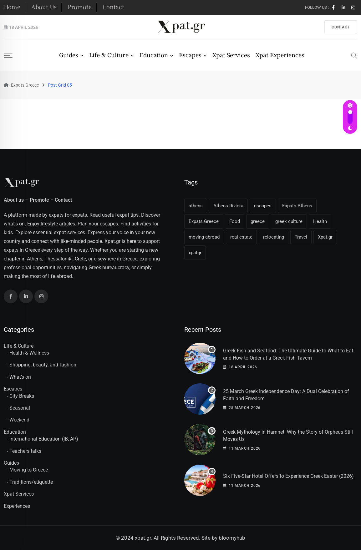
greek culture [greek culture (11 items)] (289, 221)
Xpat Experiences (280, 55)
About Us (44, 7)
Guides (68, 55)
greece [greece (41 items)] (258, 221)
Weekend (19, 420)
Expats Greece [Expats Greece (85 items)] (204, 221)
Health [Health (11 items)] (320, 221)
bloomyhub (232, 538)
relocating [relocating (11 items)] (273, 237)
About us (14, 200)
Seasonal (19, 408)
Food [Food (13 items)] (234, 221)
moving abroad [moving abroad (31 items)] (204, 237)
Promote (80, 7)
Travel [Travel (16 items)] (301, 237)
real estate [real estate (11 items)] (241, 237)
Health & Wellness (29, 353)
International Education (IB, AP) (43, 439)
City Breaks (21, 396)
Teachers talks (25, 451)
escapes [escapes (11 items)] (263, 206)
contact (341, 27)
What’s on (20, 377)
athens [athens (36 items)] (196, 206)
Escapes (190, 55)
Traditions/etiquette (31, 482)
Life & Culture (109, 55)
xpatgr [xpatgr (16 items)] (195, 252)
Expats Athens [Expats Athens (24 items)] (297, 206)
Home (12, 7)
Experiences (17, 506)
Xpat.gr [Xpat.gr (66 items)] (325, 237)
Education (154, 55)
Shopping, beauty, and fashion (42, 365)
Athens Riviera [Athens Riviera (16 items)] (228, 206)
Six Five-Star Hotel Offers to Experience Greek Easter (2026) (288, 476)
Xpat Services (231, 55)
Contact (113, 7)
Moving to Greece (28, 470)
